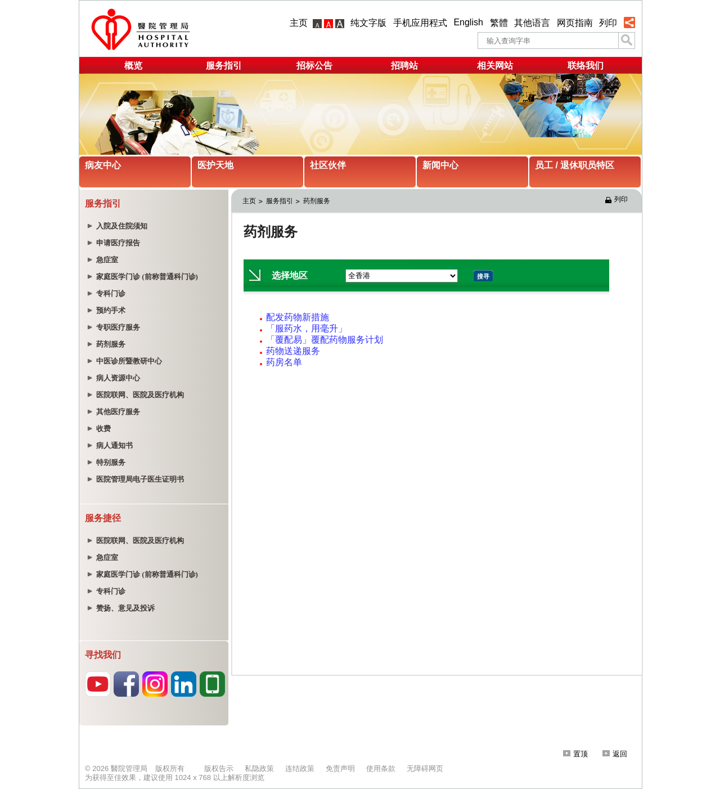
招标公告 (314, 65)
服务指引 (224, 65)
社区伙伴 (328, 165)
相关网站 (495, 65)
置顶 (575, 754)
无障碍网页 (425, 768)
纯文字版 (368, 23)
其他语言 (532, 23)
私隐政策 (259, 768)
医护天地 (215, 165)
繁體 (499, 23)
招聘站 (404, 65)
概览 (133, 65)
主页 (299, 23)
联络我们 (586, 65)
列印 (608, 23)
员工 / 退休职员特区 (574, 165)
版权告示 (218, 768)
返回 (614, 754)
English (468, 22)
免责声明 (340, 768)
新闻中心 (440, 165)
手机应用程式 (420, 23)
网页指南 (575, 23)
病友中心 (103, 165)
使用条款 (380, 768)
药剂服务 (316, 201)
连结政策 (299, 768)
